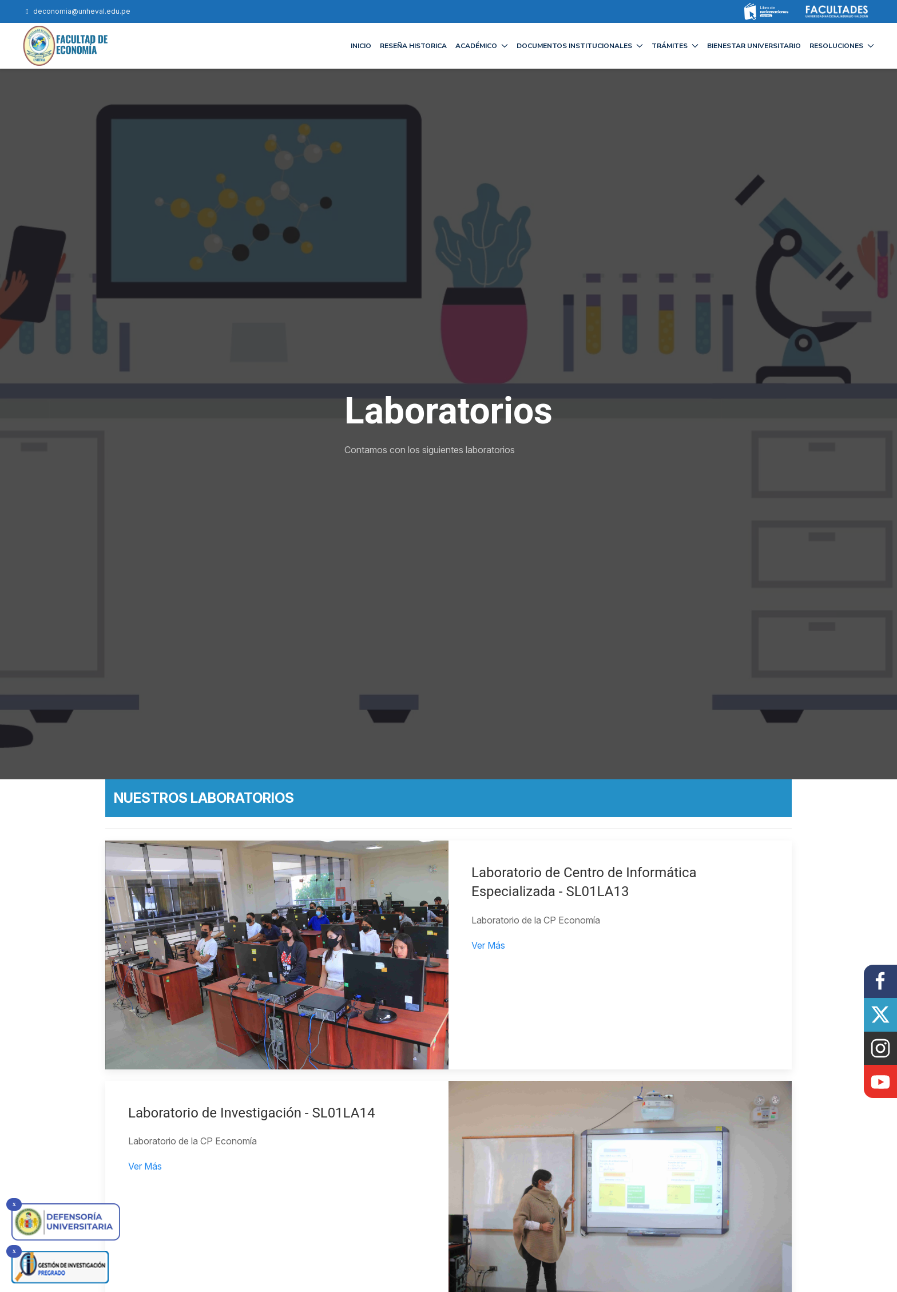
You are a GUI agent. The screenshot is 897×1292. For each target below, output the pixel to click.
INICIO (361, 45)
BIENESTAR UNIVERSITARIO (754, 45)
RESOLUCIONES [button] (841, 45)
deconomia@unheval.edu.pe (76, 11)
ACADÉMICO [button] (481, 45)
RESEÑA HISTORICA (413, 45)
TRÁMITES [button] (675, 45)
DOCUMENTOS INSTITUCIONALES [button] (580, 45)
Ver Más (488, 945)
